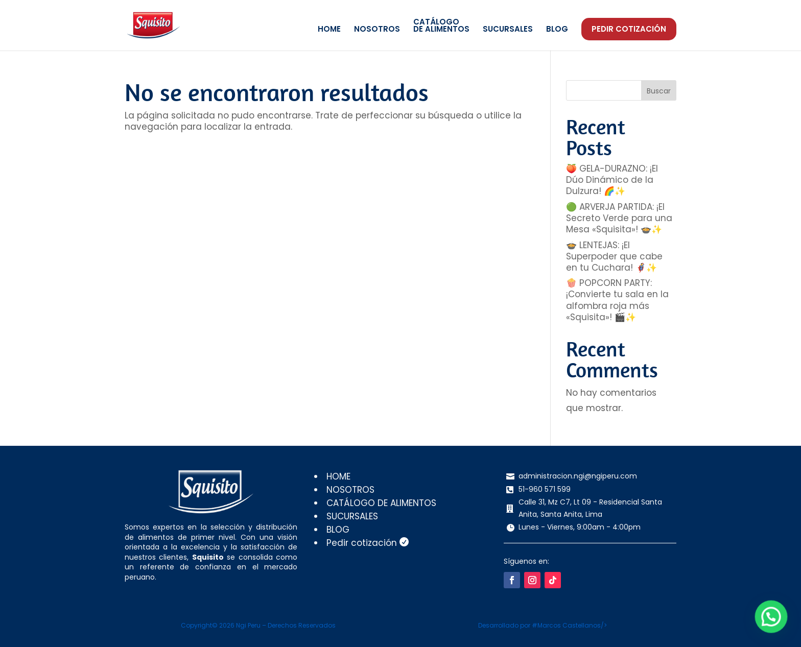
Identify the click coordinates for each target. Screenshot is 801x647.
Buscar (659, 91)
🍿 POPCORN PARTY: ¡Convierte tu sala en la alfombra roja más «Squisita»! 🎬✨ (617, 300)
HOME (329, 30)
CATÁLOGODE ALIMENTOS (441, 26)
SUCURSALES (508, 30)
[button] (774, 625)
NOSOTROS (377, 30)
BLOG (557, 30)
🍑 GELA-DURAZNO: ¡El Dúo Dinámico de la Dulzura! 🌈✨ (612, 179)
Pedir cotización (629, 28)
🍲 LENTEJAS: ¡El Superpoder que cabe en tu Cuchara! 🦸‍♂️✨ (614, 256)
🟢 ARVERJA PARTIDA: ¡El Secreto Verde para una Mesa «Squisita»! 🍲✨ (619, 218)
